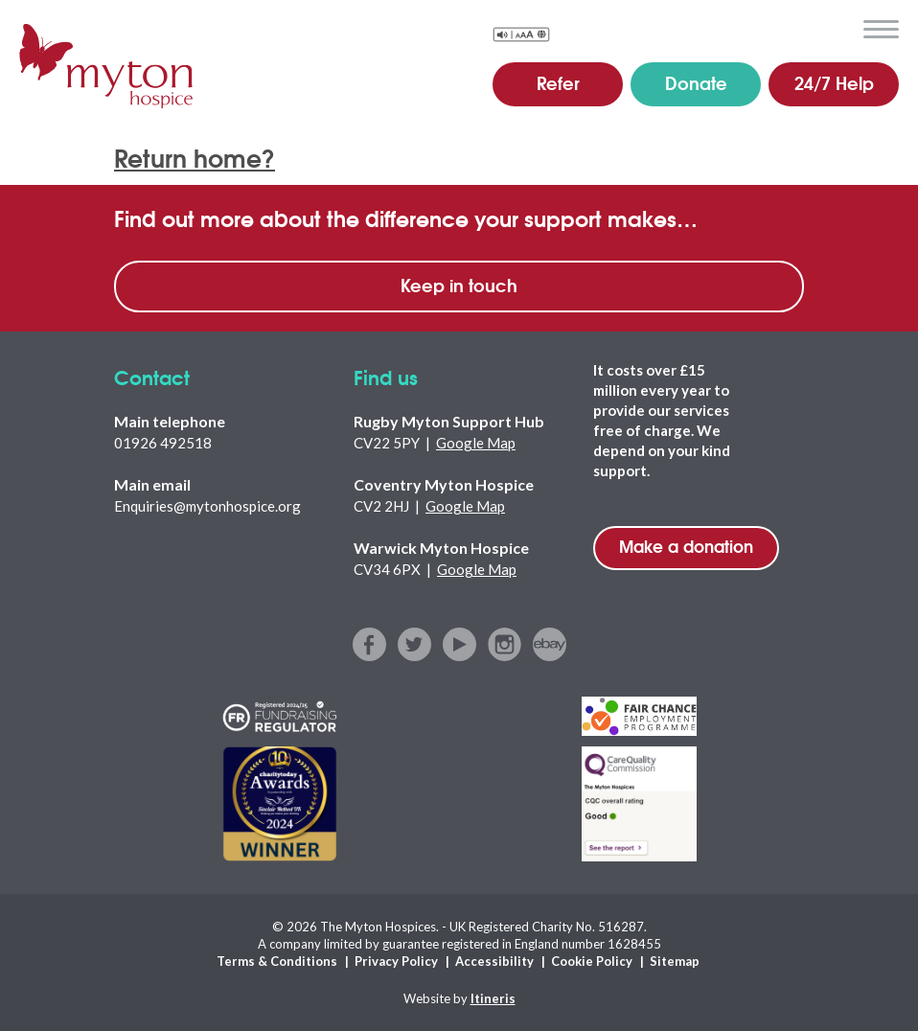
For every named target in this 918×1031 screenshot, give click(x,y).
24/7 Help (834, 82)
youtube (459, 644)
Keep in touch (459, 284)
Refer (558, 82)
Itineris (493, 998)
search (836, 27)
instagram (504, 644)
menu (881, 29)
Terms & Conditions (277, 961)
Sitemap (675, 961)
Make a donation (686, 546)
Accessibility (494, 961)
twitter (414, 644)
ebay (549, 644)
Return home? (194, 156)
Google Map (476, 442)
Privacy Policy (396, 961)
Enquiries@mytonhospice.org (207, 506)
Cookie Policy (591, 961)
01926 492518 (163, 442)
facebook (369, 644)
